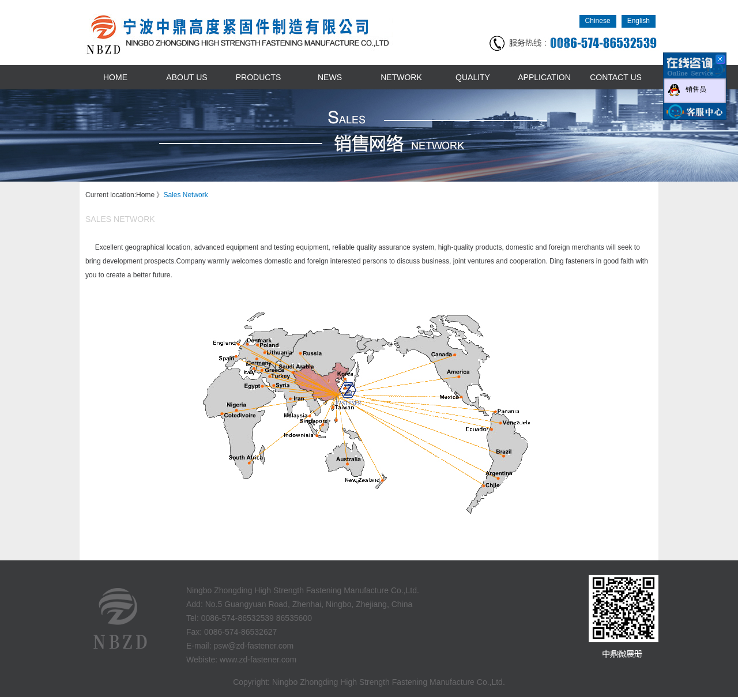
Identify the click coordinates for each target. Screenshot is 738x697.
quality (472, 77)
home (115, 77)
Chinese (598, 21)
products (258, 77)
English (638, 21)
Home (145, 195)
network (401, 77)
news (330, 77)
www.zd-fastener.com (258, 659)
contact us (616, 77)
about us (186, 77)
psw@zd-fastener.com (253, 645)
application (544, 77)
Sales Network (185, 195)
